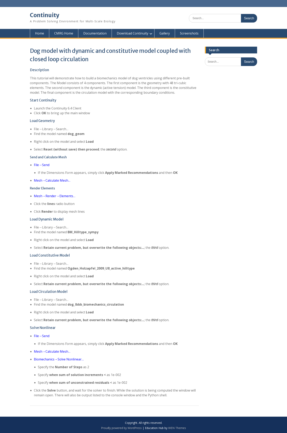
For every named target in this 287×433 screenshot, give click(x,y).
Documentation (95, 33)
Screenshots (189, 33)
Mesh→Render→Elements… (54, 196)
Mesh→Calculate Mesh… (52, 180)
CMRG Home (63, 33)
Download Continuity (132, 33)
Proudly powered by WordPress (121, 428)
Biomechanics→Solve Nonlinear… (59, 359)
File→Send (41, 165)
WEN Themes (177, 428)
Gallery (164, 33)
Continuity (44, 15)
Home (39, 33)
